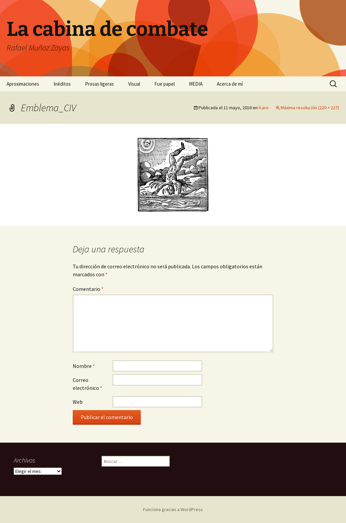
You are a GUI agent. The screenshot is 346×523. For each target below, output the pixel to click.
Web (78, 401)
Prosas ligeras (99, 84)
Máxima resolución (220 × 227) (310, 108)
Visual (134, 84)
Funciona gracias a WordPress (173, 509)
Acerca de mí (230, 84)
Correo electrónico (87, 384)
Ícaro (264, 108)
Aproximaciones (23, 84)
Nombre (84, 366)
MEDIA (196, 84)
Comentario (88, 289)
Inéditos (62, 84)
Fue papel (164, 84)
